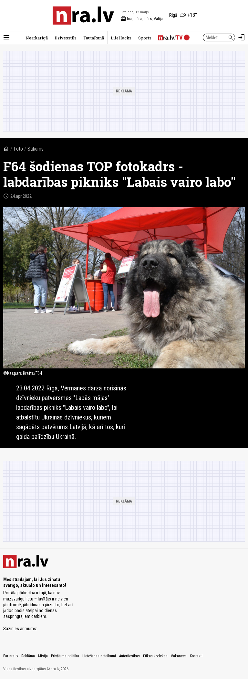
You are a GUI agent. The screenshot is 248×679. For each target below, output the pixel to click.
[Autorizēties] (241, 37)
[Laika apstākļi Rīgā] (183, 15)
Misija (43, 656)
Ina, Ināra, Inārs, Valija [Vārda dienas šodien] (141, 19)
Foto (18, 149)
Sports (144, 37)
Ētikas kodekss (155, 656)
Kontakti (196, 656)
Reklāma (28, 656)
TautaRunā (93, 37)
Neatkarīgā (37, 37)
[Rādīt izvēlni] (6, 37)
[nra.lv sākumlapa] (83, 15)
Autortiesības (129, 656)
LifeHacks (121, 37)
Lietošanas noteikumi (99, 656)
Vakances (179, 656)
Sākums (35, 149)
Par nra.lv (10, 656)
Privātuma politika (65, 656)
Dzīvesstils (66, 37)
